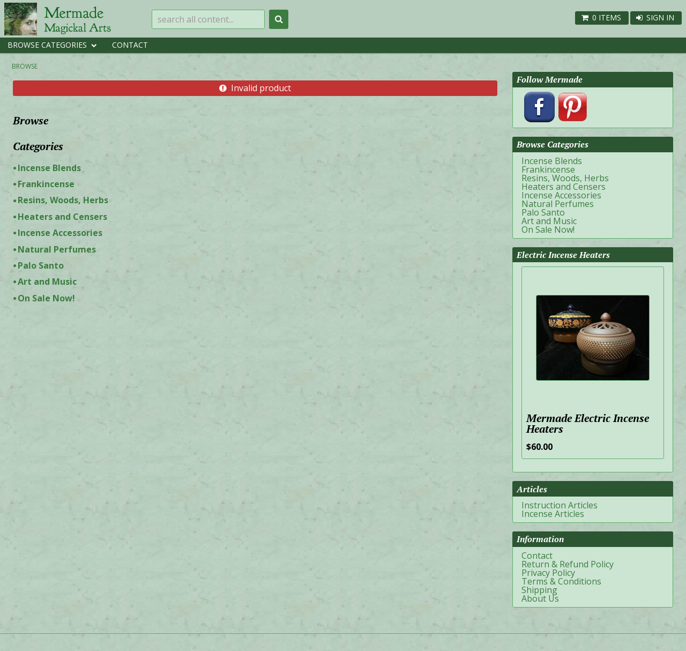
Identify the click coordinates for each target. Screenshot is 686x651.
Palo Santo (41, 265)
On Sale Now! (46, 298)
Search (278, 19)
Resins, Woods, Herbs (63, 200)
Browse (25, 66)
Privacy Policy (548, 573)
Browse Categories (47, 45)
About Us (540, 598)
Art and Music (47, 281)
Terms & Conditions (561, 581)
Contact (130, 45)
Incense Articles (552, 514)
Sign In (660, 17)
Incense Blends (49, 168)
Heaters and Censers (62, 217)
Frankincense (46, 184)
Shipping (539, 590)
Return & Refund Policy (567, 564)
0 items (606, 17)
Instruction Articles (559, 505)
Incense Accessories (60, 233)
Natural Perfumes (57, 249)
